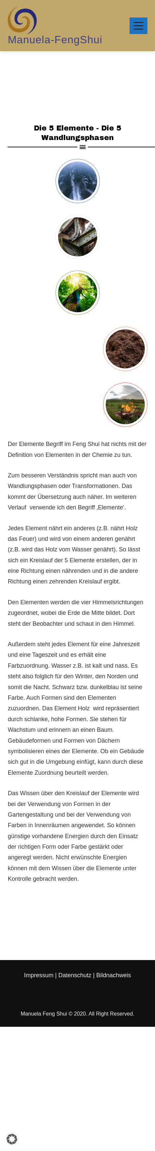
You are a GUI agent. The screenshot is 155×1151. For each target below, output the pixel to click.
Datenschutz (74, 975)
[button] (12, 1139)
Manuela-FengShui (55, 40)
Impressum (39, 975)
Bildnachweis (113, 975)
